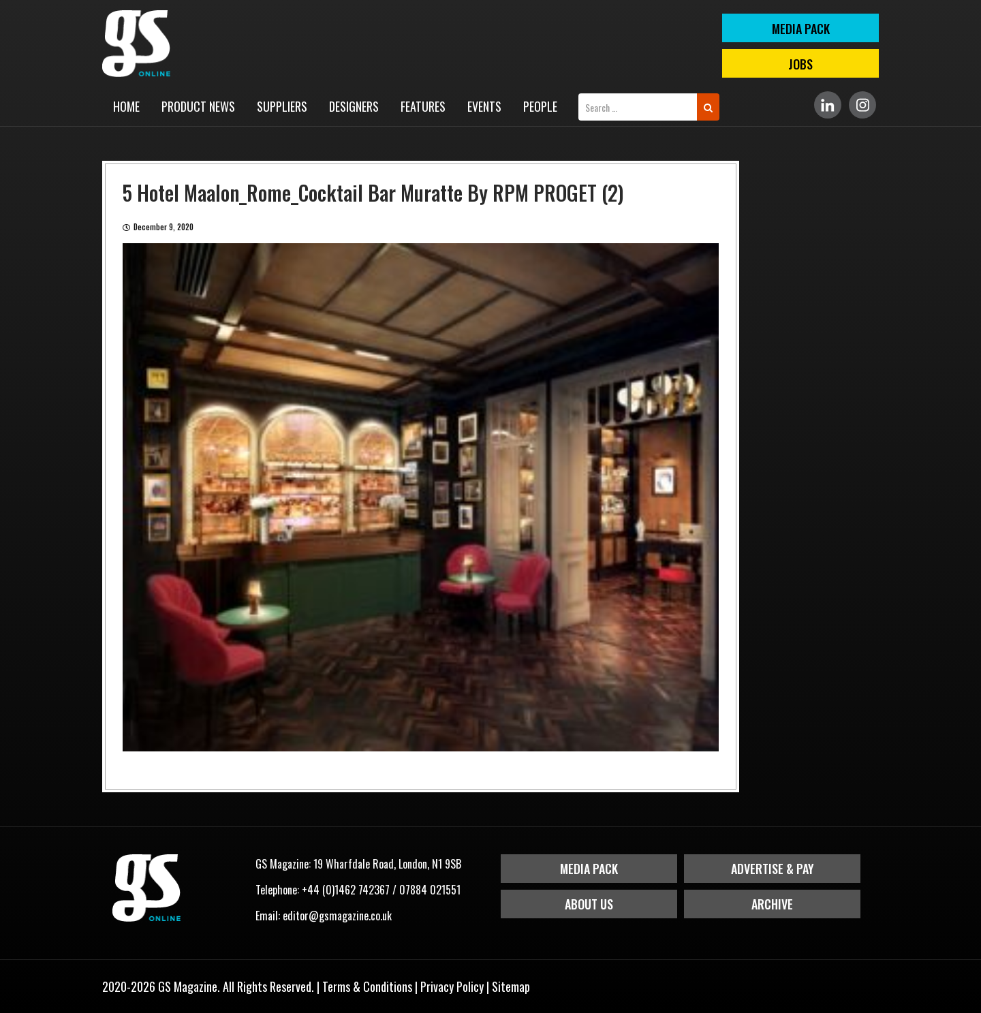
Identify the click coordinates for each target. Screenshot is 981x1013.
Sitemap (511, 986)
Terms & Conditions (367, 986)
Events (484, 106)
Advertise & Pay (772, 868)
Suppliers (282, 106)
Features (423, 106)
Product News (198, 106)
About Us (589, 904)
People (540, 106)
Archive (772, 904)
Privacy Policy (452, 986)
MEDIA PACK (801, 28)
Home (126, 106)
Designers (354, 106)
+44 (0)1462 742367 (346, 890)
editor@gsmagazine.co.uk (337, 915)
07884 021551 (430, 890)
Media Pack (589, 868)
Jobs (800, 64)
